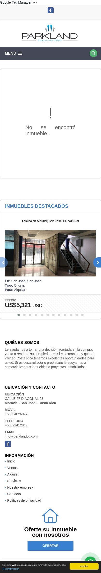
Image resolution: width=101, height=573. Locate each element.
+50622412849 (16, 425)
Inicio (11, 461)
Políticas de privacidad (24, 500)
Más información (10, 569)
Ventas (12, 468)
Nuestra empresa (20, 487)
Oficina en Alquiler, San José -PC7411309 (50, 221)
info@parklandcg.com (21, 436)
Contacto (14, 494)
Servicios (14, 481)
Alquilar (13, 474)
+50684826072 (16, 414)
